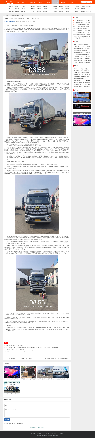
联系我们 (39, 433)
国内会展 (11, 8)
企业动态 (11, 11)
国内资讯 (17, 6)
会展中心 (23, 8)
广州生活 (70, 2)
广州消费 (77, 8)
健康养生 (45, 11)
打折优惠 (88, 6)
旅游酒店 (55, 8)
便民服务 (83, 11)
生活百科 (77, 11)
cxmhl (6, 21)
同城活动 (88, 8)
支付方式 (50, 433)
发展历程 (44, 433)
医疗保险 (39, 11)
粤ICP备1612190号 (52, 435)
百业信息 (55, 2)
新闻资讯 (24, 2)
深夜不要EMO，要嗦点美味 (80, 50)
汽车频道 (39, 6)
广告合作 (56, 433)
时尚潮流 (61, 8)
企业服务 (17, 11)
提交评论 (7, 419)
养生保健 (67, 11)
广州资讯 (11, 6)
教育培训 (39, 8)
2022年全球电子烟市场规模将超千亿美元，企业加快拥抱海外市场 (24, 358)
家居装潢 (67, 6)
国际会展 (17, 8)
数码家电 (61, 6)
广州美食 (83, 6)
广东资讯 (23, 6)
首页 (18, 2)
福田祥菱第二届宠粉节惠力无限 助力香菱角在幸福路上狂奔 (58, 358)
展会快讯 (32, 2)
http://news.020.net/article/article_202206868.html (21, 351)
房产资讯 (33, 6)
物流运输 (17, 15)
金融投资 (45, 6)
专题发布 (47, 2)
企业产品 (23, 11)
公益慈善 (63, 2)
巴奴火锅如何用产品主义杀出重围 (82, 30)
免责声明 (62, 433)
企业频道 (40, 2)
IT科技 (32, 11)
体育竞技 (45, 8)
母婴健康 (33, 8)
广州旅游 (77, 6)
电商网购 (55, 6)
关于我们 (33, 433)
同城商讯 (83, 8)
